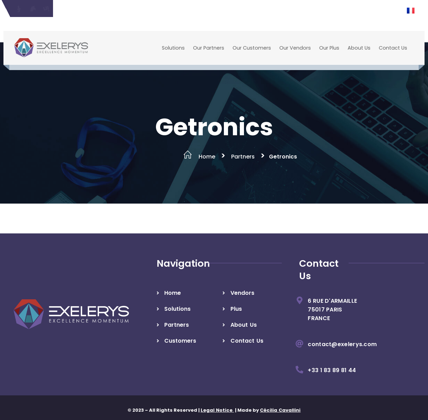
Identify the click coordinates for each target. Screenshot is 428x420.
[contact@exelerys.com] (299, 344)
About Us (359, 47)
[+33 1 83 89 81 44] (299, 370)
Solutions (173, 47)
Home (207, 157)
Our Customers (252, 47)
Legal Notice (217, 410)
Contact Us (393, 47)
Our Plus (329, 47)
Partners (243, 157)
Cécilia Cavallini (280, 410)
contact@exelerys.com (342, 344)
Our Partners (208, 47)
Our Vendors (295, 47)
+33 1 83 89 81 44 (332, 370)
